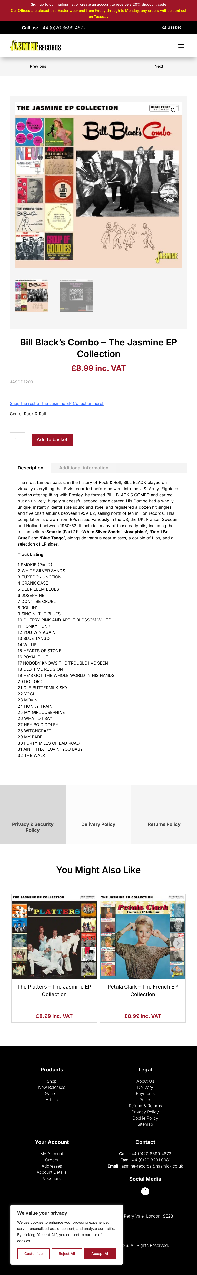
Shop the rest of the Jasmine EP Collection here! (56, 403)
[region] (66, 1235)
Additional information (84, 467)
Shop (52, 1081)
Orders (51, 1159)
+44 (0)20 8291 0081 (150, 1159)
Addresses (52, 1166)
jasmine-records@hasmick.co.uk (152, 1166)
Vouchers (52, 1178)
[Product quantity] (17, 440)
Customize (33, 1253)
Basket (174, 27)
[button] (173, 110)
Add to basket (52, 439)
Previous (35, 66)
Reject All (67, 1253)
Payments (145, 1093)
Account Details (52, 1172)
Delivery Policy (98, 824)
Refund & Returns (145, 1105)
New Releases (51, 1087)
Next (161, 66)
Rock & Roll (35, 413)
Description (30, 467)
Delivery (145, 1087)
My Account (51, 1153)
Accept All (100, 1253)
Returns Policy (164, 824)
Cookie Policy (145, 1118)
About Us (145, 1081)
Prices (145, 1099)
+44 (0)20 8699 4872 (150, 1153)
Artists (52, 1099)
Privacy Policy (145, 1111)
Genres (51, 1093)
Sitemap (145, 1124)
